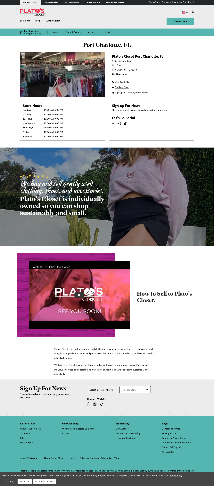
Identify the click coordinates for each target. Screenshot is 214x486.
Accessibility (168, 452)
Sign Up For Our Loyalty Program (131, 92)
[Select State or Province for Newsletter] (102, 389)
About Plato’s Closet (54, 458)
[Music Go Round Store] (114, 2)
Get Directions (119, 74)
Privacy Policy (169, 433)
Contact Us (68, 433)
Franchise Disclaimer (126, 438)
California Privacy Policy (174, 438)
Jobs (22, 438)
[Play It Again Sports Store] (72, 2)
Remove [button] (36, 33)
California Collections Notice (176, 442)
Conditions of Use (171, 429)
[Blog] (38, 21)
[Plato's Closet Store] (30, 2)
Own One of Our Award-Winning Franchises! (171, 2)
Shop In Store (27, 442)
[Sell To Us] (26, 21)
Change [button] (28, 33)
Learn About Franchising (128, 433)
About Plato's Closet (30, 429)
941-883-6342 (122, 82)
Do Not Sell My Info (172, 447)
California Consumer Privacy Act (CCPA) (99, 458)
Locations (25, 433)
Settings (9, 481)
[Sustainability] (53, 21)
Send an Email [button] (122, 87)
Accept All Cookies (44, 481)
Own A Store (180, 21)
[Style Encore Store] (93, 2)
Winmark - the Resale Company (78, 429)
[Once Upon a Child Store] (51, 2)
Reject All (24, 481)
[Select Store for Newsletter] (135, 389)
